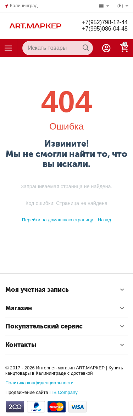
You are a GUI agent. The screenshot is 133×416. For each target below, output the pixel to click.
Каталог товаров (8, 48)
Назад (104, 219)
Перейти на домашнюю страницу (57, 219)
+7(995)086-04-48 (105, 29)
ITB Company (63, 392)
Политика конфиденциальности (39, 382)
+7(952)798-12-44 (105, 22)
